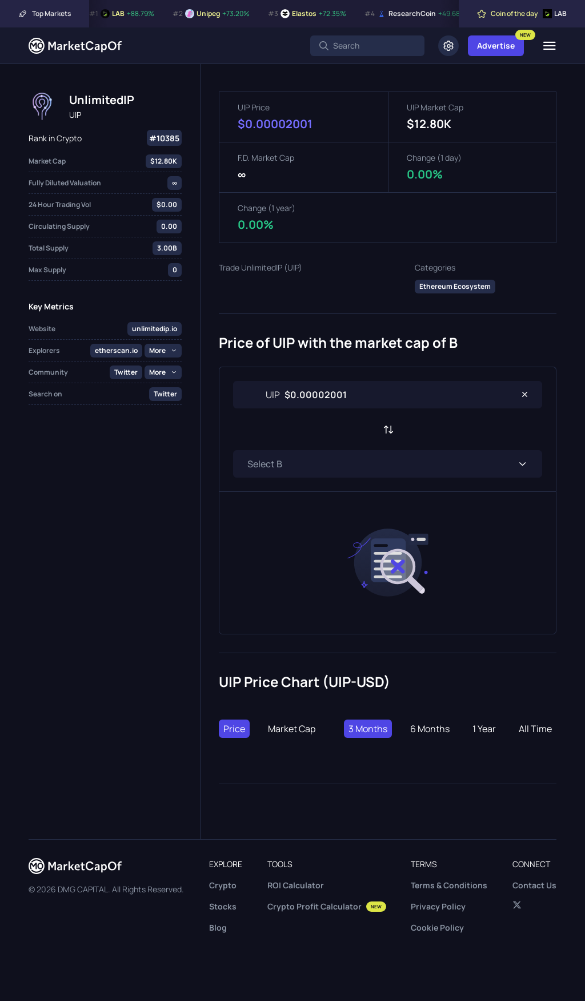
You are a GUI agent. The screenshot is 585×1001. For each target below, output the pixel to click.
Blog (218, 927)
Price (234, 728)
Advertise (496, 45)
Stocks (223, 906)
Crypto (223, 885)
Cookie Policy (437, 927)
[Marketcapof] (75, 46)
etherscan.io (116, 350)
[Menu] (549, 45)
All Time (535, 728)
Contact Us (534, 885)
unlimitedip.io (154, 328)
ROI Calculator (295, 885)
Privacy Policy (438, 906)
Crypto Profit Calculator (326, 906)
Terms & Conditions (449, 885)
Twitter (126, 372)
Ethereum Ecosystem (455, 286)
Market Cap (291, 728)
